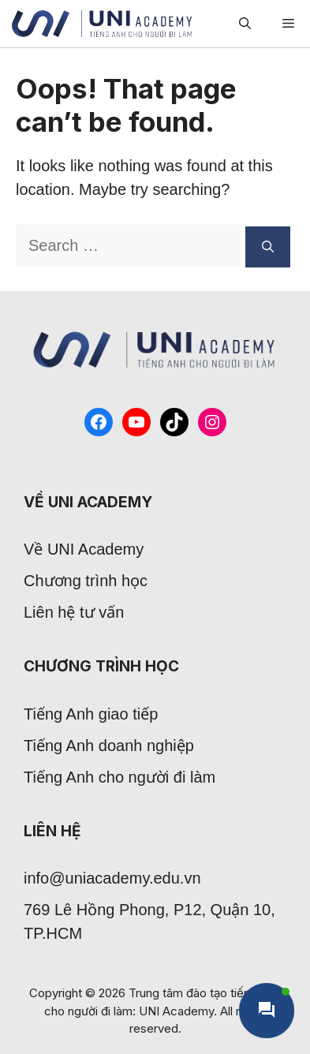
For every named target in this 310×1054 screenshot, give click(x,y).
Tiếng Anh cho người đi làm (119, 777)
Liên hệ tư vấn (74, 612)
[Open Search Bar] (245, 23)
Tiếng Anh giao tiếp (91, 714)
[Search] (267, 246)
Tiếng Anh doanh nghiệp (109, 745)
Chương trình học (86, 580)
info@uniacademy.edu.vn (112, 878)
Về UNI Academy (84, 549)
